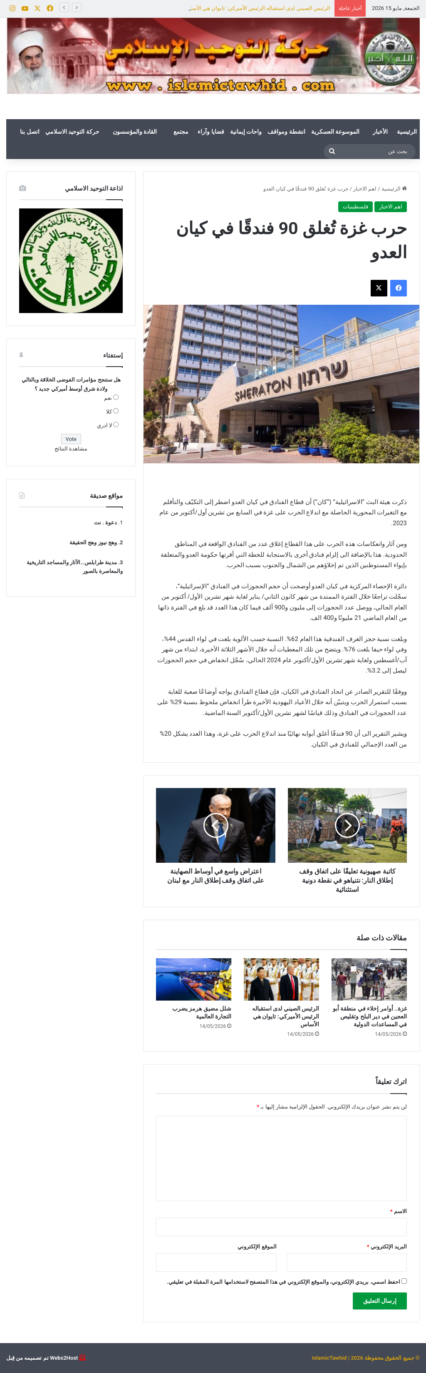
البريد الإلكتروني (387, 1246)
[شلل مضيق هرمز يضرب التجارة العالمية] (193, 979)
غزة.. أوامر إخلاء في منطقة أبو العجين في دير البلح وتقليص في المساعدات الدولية (370, 1016)
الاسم (398, 1211)
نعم (108, 398)
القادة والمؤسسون (135, 131)
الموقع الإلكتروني (257, 1246)
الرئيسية (407, 131)
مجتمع (180, 131)
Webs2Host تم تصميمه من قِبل (42, 1358)
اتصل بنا (29, 131)
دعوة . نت (105, 522)
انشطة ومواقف (286, 131)
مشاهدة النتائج (70, 448)
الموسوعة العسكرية (335, 131)
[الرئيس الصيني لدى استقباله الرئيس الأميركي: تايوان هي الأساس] (281, 979)
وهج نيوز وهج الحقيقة (93, 542)
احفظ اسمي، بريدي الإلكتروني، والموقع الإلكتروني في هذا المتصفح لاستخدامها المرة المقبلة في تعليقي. (283, 1282)
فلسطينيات (355, 206)
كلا (109, 412)
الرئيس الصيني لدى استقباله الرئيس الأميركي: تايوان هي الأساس (257, 8)
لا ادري (104, 425)
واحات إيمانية (246, 131)
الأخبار (380, 131)
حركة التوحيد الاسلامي (72, 131)
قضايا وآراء (211, 131)
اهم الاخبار (364, 189)
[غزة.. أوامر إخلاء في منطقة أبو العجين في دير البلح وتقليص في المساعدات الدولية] (369, 979)
